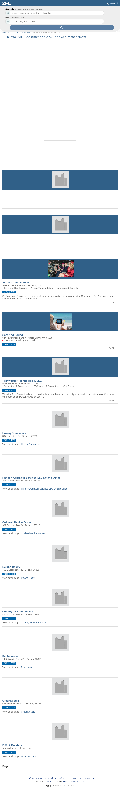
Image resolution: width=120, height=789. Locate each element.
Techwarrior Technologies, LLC (22, 380)
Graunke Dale (11, 700)
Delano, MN (26, 32)
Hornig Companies (14, 433)
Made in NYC (63, 778)
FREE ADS (49, 782)
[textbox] (54, 21)
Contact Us (89, 778)
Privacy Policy (77, 778)
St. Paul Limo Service (15, 282)
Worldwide (6, 32)
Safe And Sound (12, 334)
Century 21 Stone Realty (17, 611)
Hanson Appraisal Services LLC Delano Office (31, 477)
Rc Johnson (10, 656)
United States (15, 32)
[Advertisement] (60, 91)
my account (112, 3)
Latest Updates (50, 778)
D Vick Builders (12, 745)
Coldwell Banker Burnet (17, 522)
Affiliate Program (35, 778)
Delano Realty (11, 566)
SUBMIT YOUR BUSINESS (74, 782)
